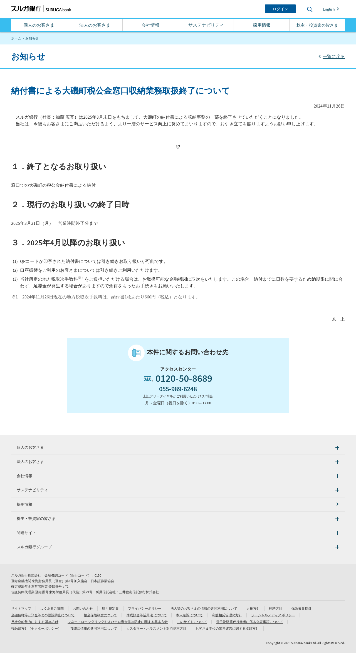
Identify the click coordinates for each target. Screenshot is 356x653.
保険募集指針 (301, 608)
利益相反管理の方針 (227, 615)
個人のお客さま (39, 25)
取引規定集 (110, 608)
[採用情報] (178, 504)
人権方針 (253, 608)
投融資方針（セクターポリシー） (36, 628)
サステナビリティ (206, 25)
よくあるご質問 (52, 608)
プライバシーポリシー (144, 608)
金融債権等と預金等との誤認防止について (43, 615)
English (329, 9)
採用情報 (262, 25)
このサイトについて (192, 622)
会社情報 (150, 25)
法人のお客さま (94, 25)
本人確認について (189, 615)
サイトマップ (21, 608)
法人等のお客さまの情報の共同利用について (203, 608)
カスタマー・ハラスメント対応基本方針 (156, 628)
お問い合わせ (83, 608)
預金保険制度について (100, 615)
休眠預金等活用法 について (146, 615)
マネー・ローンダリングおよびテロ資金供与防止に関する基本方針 (118, 622)
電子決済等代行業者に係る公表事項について (249, 622)
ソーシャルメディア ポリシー (273, 615)
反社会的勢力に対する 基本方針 (34, 622)
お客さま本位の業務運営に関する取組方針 (227, 628)
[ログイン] (280, 8)
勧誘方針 (275, 608)
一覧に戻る (334, 56)
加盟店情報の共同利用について (93, 628)
